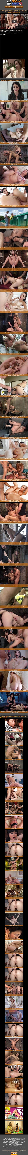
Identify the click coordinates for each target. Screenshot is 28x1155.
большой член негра (18, 31)
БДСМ (5, 31)
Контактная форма (6, 1150)
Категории (8, 6)
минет (9, 31)
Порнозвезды (19, 6)
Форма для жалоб (15, 1150)
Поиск (13, 6)
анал (16, 33)
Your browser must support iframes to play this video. (14, 22)
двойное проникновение (7, 33)
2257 (21, 1150)
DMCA (24, 1150)
